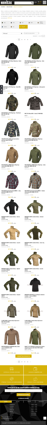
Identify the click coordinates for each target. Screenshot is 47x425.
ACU (21, 22)
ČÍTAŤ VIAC (10, 18)
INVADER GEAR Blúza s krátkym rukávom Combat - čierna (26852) (34, 295)
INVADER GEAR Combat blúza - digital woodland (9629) (10, 269)
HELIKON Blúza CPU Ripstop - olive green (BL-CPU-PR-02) (35, 87)
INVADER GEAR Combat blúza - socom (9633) (34, 269)
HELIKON (3, 63)
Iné (12, 27)
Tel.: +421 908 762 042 (7, 417)
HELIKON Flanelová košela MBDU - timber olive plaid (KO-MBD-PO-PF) (35, 191)
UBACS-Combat (40, 22)
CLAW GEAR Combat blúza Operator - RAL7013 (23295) (10, 321)
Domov (3, 7)
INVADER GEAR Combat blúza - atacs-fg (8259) (34, 243)
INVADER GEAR (4, 219)
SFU (4, 22)
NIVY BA (29, 401)
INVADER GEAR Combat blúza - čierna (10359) (10, 217)
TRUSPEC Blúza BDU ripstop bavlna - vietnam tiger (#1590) (10, 139)
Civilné (4, 27)
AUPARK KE (41, 401)
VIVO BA (17, 401)
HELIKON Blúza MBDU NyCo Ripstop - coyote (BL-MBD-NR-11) (10, 165)
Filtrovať (12, 33)
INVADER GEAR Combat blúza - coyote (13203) (10, 243)
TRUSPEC (3, 141)
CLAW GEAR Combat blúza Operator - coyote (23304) (34, 321)
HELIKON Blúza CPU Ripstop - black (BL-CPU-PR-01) (11, 87)
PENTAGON (3, 349)
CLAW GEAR (3, 323)
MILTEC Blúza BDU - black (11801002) (34, 113)
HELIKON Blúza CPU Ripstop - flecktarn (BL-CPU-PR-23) (11, 113)
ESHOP (5, 401)
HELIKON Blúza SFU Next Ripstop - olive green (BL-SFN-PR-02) (34, 61)
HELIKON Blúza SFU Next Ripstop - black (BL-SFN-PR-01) (11, 61)
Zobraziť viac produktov (23, 356)
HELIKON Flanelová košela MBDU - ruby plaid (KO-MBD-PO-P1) (11, 191)
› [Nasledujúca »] (30, 39)
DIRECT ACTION (28, 349)
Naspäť (22, 27)
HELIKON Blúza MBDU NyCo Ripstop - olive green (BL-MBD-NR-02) (35, 165)
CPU (13, 22)
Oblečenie (9, 7)
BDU (30, 22)
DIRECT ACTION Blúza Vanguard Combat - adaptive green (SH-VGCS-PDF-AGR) (35, 347)
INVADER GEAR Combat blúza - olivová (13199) (34, 217)
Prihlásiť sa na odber (23, 394)
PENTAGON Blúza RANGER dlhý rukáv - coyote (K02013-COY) (10, 347)
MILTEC (26, 115)
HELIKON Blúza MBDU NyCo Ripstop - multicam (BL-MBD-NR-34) (34, 139)
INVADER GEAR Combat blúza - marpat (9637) (10, 295)
